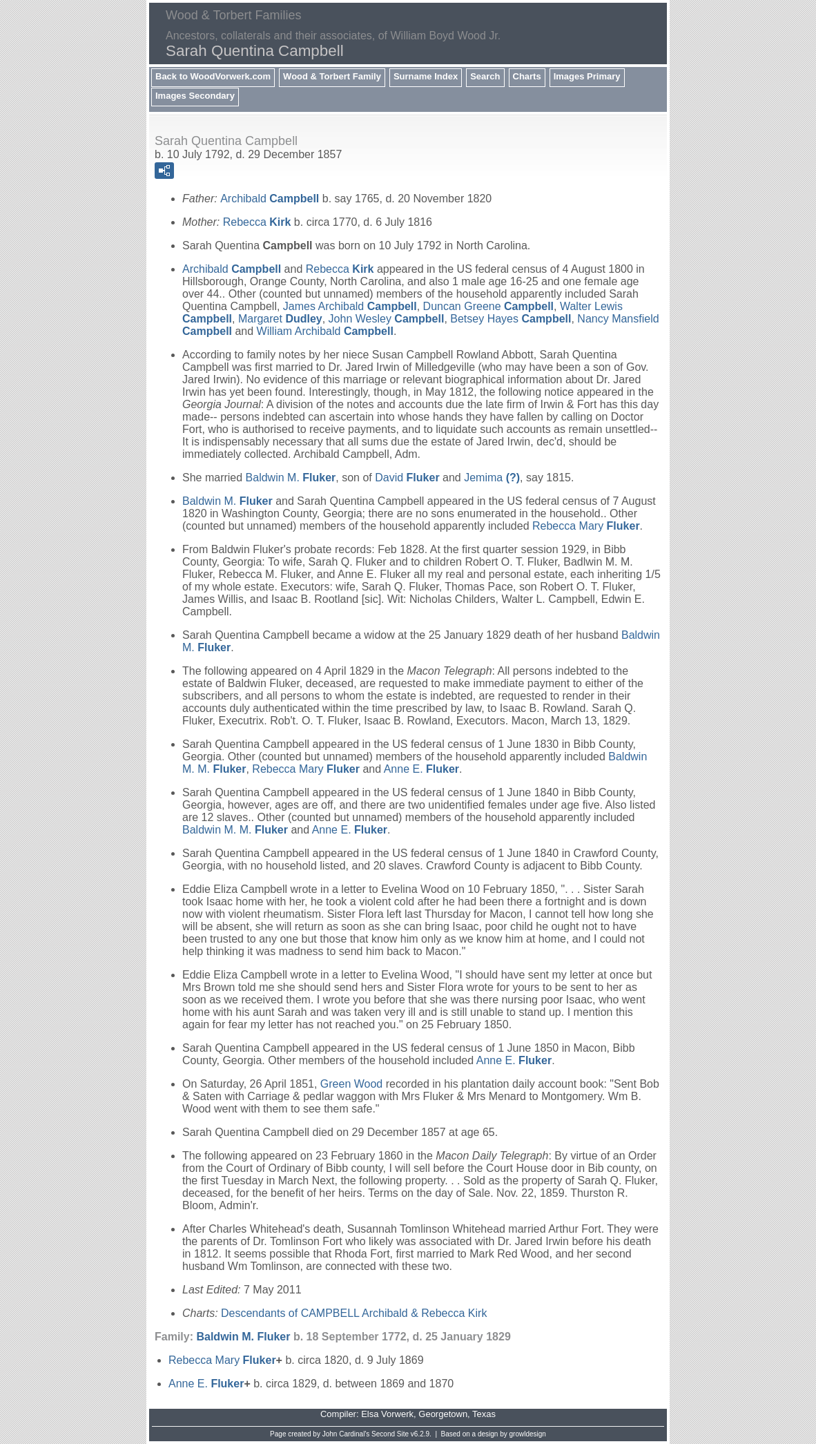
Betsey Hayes (510, 319)
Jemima (492, 477)
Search (485, 76)
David (407, 477)
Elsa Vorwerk (387, 1414)
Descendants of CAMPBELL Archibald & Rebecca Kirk (354, 1313)
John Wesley (387, 319)
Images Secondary (195, 95)
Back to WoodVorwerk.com (213, 76)
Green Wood (351, 1084)
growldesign (527, 1434)
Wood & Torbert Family (332, 76)
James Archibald (350, 306)
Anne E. (421, 769)
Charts (527, 76)
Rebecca (257, 222)
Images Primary (587, 76)
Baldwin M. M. (235, 830)
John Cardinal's (346, 1434)
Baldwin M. (291, 477)
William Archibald (325, 331)
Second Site (390, 1434)
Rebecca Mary (586, 526)
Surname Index (426, 76)
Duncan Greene (488, 306)
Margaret (280, 319)
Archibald (269, 198)
